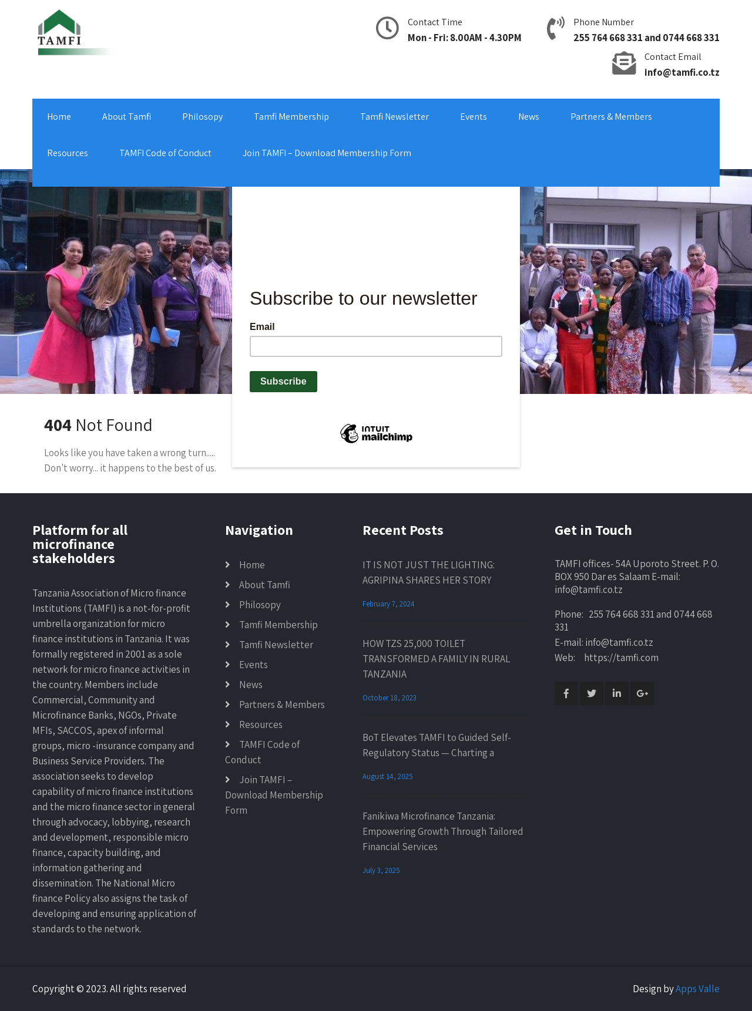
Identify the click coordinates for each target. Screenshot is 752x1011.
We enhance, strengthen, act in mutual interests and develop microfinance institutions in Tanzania (238, 179)
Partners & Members (611, 116)
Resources (67, 153)
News (528, 116)
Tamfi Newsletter (394, 116)
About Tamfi (126, 116)
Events (473, 116)
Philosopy (202, 116)
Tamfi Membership (291, 116)
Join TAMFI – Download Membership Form (327, 153)
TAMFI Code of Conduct (165, 153)
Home (59, 116)
